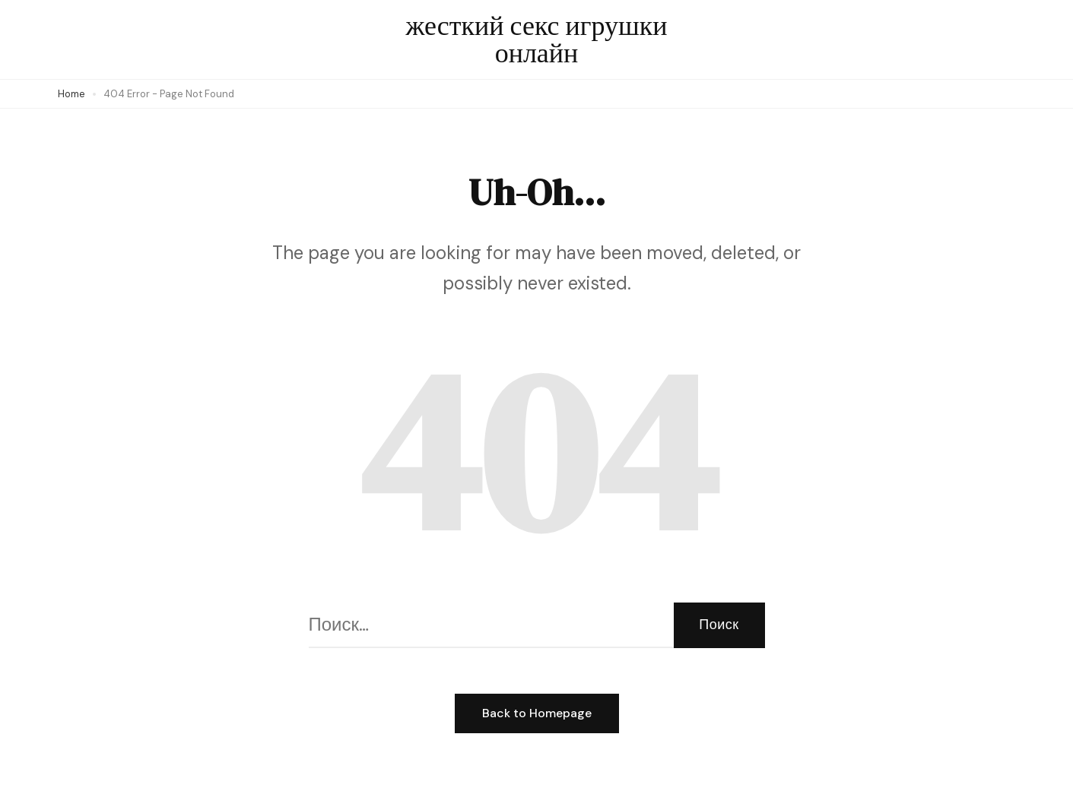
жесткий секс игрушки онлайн (536, 39)
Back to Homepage (537, 713)
